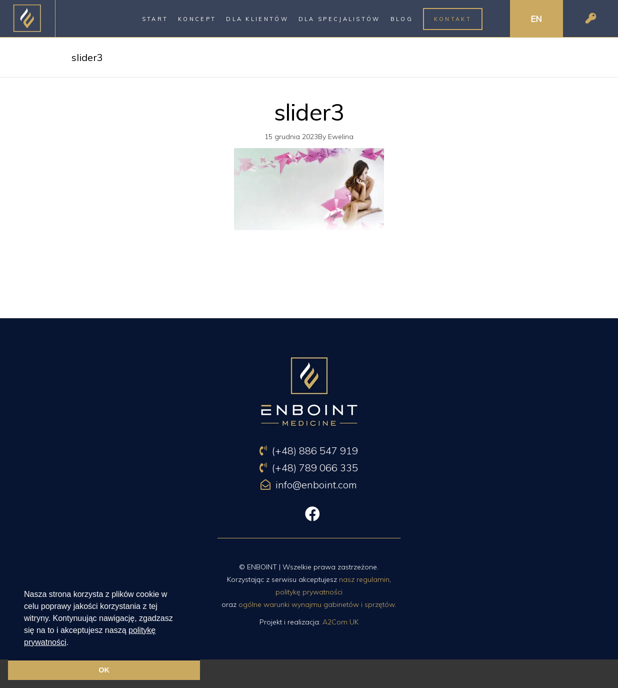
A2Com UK (340, 621)
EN (536, 19)
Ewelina (341, 136)
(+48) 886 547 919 (309, 450)
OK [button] (104, 670)
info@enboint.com (308, 484)
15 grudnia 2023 (291, 136)
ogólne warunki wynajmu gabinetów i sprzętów (316, 604)
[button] (72, 642)
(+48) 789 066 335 (309, 467)
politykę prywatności (309, 591)
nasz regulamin (364, 579)
